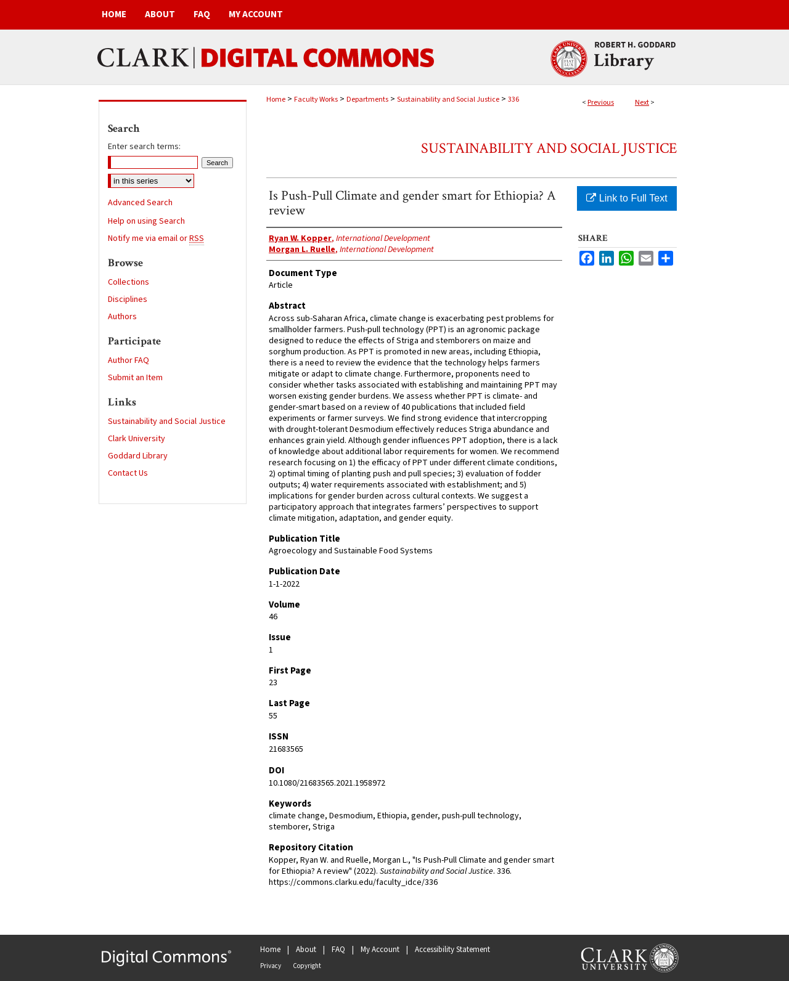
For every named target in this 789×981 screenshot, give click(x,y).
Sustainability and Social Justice (448, 99)
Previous (600, 102)
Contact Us (128, 473)
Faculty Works (316, 99)
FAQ (338, 949)
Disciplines (127, 299)
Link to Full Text (626, 198)
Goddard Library (138, 456)
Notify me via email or (156, 238)
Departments (367, 99)
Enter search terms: (144, 146)
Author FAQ (128, 360)
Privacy (270, 966)
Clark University (136, 439)
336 (513, 99)
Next (642, 102)
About (306, 949)
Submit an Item (135, 378)
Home (275, 99)
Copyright (307, 966)
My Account (380, 949)
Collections (128, 282)
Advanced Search (140, 203)
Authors (122, 317)
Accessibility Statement (452, 949)
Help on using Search (146, 221)
